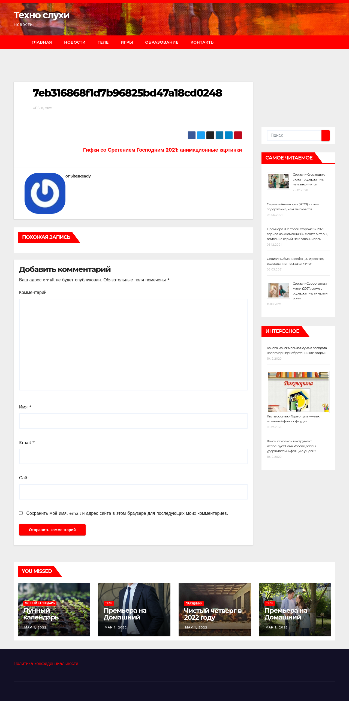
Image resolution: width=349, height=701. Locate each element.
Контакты (203, 42)
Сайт (24, 477)
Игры (127, 42)
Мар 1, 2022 (35, 627)
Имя (25, 407)
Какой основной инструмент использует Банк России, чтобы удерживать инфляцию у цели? (291, 446)
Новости (75, 42)
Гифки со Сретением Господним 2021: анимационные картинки (162, 150)
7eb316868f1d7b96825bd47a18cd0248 (127, 92)
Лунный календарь (40, 603)
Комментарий (33, 292)
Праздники (194, 603)
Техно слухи (42, 15)
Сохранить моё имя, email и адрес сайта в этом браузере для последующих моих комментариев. (127, 513)
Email (27, 442)
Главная (42, 42)
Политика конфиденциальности (46, 663)
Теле (103, 42)
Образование (161, 42)
